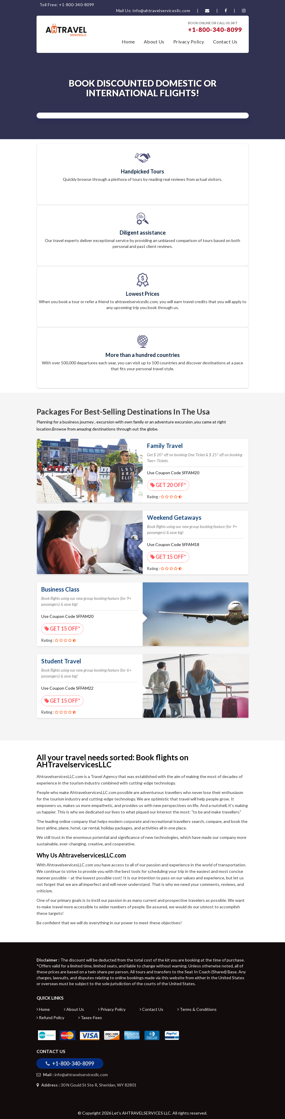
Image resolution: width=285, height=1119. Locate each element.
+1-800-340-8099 (215, 29)
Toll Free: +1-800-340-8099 (66, 4)
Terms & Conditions (197, 1009)
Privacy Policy (188, 41)
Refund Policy (50, 1017)
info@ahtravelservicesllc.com (72, 1074)
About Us (154, 41)
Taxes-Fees (90, 1017)
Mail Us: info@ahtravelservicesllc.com (153, 10)
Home (128, 41)
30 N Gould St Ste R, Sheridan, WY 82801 (86, 1084)
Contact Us (225, 41)
